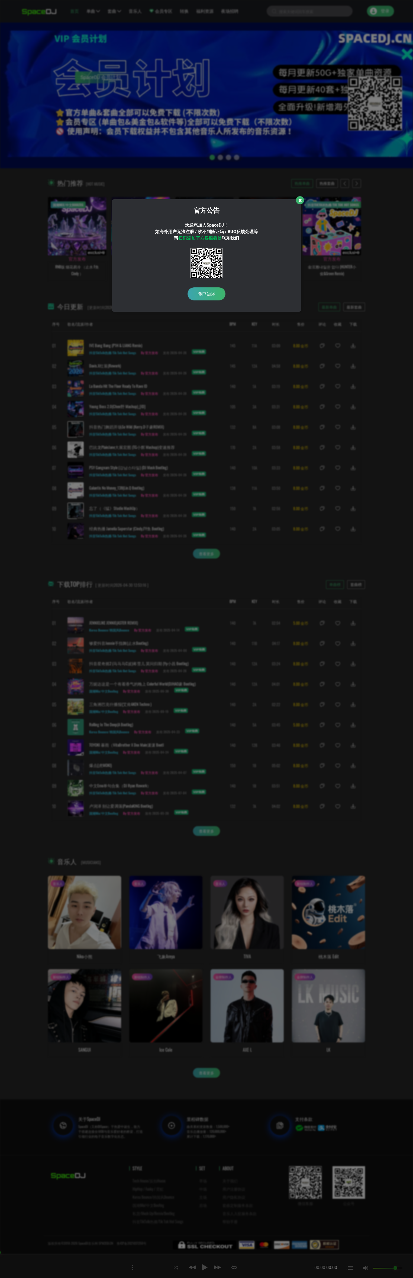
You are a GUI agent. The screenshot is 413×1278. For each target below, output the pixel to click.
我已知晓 (206, 294)
